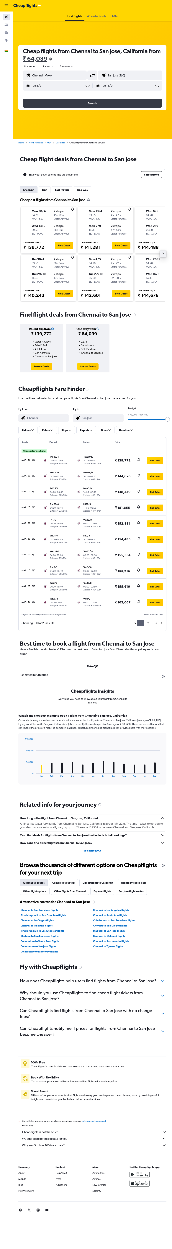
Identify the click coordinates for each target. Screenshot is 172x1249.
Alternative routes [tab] (34, 971)
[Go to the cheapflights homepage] (27, 6)
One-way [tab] (82, 189)
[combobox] (67, 66)
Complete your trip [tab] (63, 971)
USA (49, 142)
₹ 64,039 (35, 58)
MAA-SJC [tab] (92, 666)
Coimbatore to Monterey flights (39, 1040)
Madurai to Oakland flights (109, 1024)
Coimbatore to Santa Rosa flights (40, 1030)
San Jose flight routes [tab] (131, 980)
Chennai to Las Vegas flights (37, 1009)
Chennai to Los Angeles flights (111, 998)
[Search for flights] (6, 17)
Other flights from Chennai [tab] (70, 980)
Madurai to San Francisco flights (39, 1024)
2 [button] (148, 623)
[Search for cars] (6, 32)
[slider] (167, 419)
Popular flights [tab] (102, 980)
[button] (6, 6)
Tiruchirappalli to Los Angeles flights (42, 1019)
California (60, 142)
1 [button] (140, 623)
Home (21, 142)
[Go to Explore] (6, 40)
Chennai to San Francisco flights (39, 998)
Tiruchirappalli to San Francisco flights (43, 1004)
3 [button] (156, 623)
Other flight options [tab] (34, 980)
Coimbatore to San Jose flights (38, 1035)
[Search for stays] (6, 25)
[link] (41, 366)
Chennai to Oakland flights (37, 1014)
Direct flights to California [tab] (98, 971)
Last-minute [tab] (62, 189)
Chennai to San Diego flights (110, 1014)
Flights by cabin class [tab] (133, 971)
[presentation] (50, 59)
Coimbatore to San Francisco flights (114, 1009)
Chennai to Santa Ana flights (110, 1004)
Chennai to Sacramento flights (111, 1030)
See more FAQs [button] (92, 939)
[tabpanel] (92, 841)
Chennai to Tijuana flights (108, 1035)
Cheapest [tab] (28, 189)
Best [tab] (44, 189)
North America (36, 142)
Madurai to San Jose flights (109, 1019)
